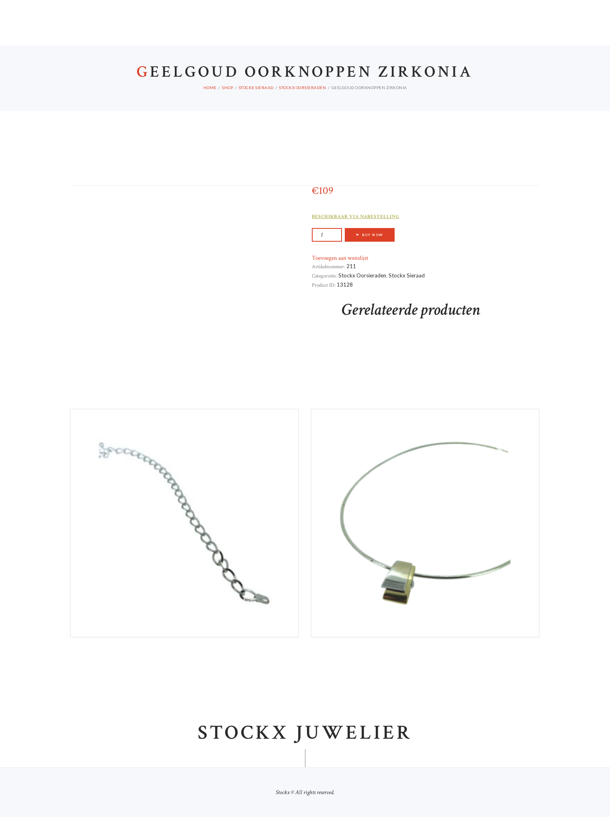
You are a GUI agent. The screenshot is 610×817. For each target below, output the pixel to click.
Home (210, 87)
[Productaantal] (327, 234)
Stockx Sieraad (256, 87)
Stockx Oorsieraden (302, 87)
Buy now (373, 235)
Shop (227, 87)
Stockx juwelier (305, 733)
